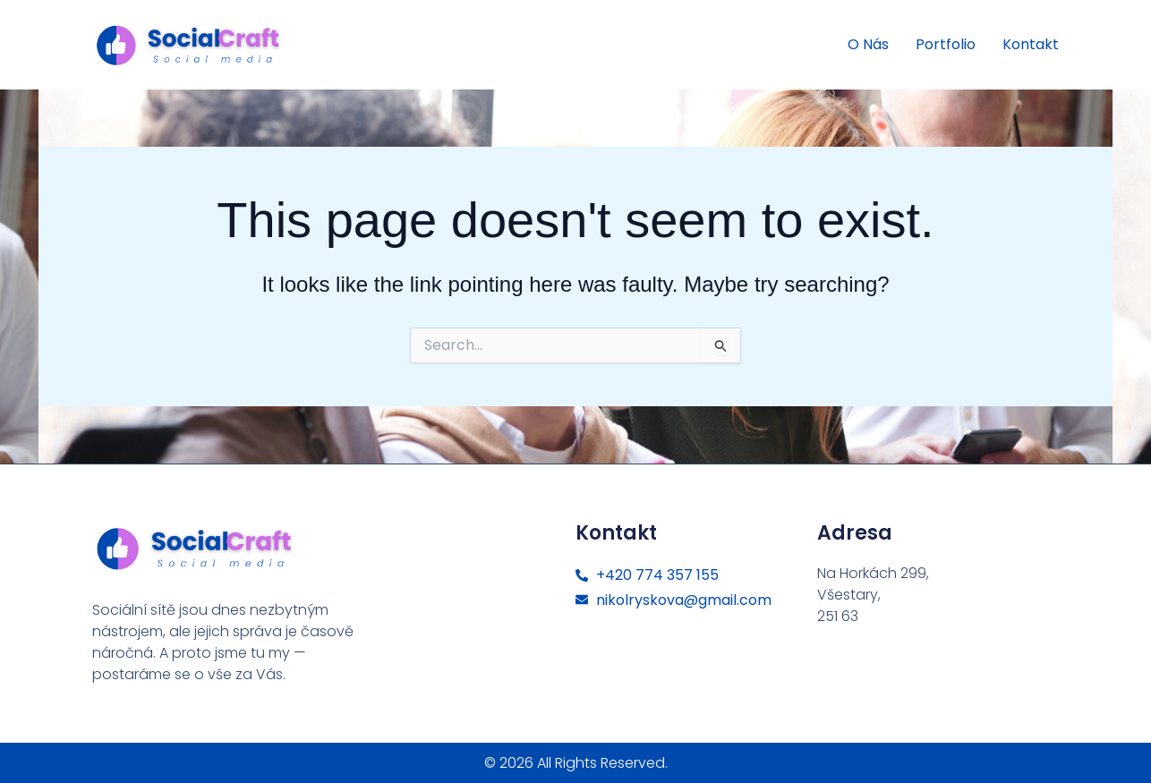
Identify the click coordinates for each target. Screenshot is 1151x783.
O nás (868, 44)
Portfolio (946, 44)
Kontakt (1030, 44)
